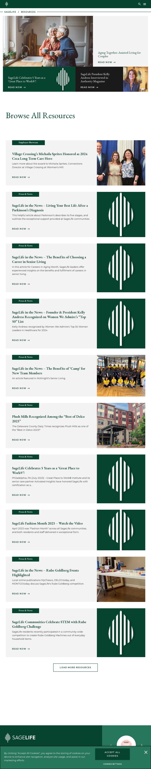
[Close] (146, 752)
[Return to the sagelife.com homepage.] (6, 4)
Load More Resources (75, 675)
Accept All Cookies (112, 754)
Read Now (105, 62)
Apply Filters (133, 126)
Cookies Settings (112, 764)
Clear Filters (133, 133)
